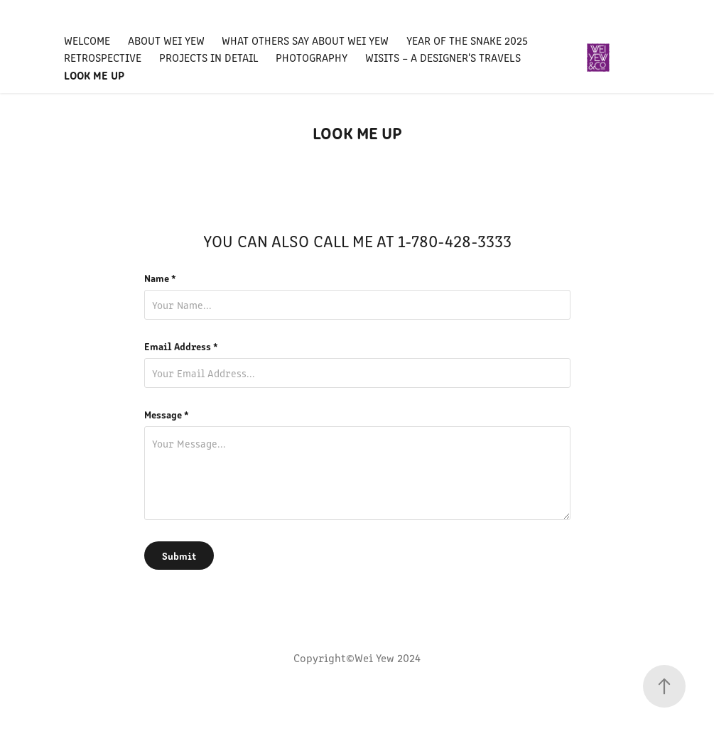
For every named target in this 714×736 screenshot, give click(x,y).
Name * (160, 278)
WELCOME (87, 40)
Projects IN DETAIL (209, 57)
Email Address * (181, 346)
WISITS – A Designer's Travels (443, 57)
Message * (166, 414)
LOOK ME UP (94, 74)
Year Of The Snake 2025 (467, 40)
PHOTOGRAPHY (311, 57)
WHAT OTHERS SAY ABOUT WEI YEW (305, 40)
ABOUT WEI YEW (166, 40)
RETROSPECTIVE (102, 57)
